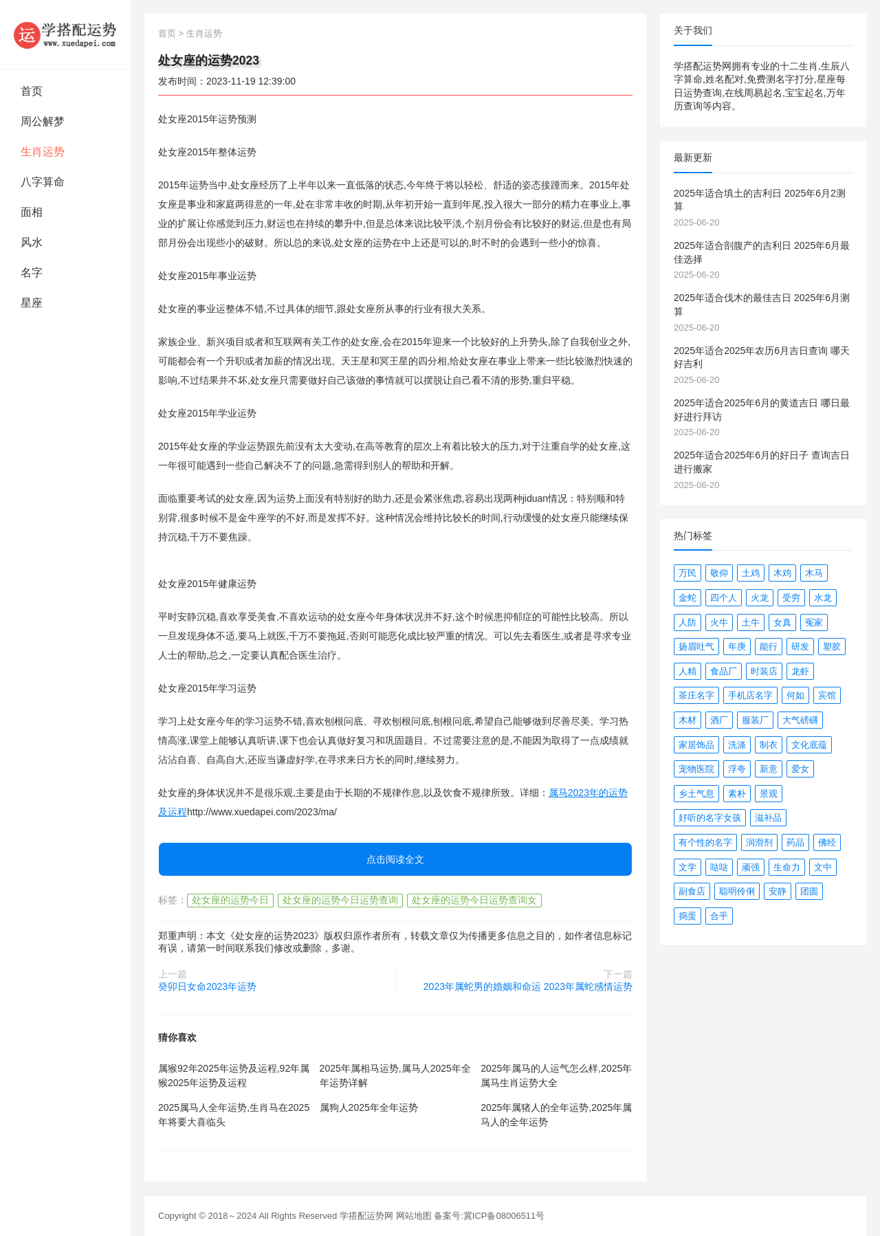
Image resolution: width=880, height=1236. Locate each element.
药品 (795, 842)
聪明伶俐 (737, 891)
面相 (32, 212)
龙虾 (800, 671)
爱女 (800, 769)
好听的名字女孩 (710, 818)
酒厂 (719, 720)
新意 (769, 769)
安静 (777, 891)
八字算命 (43, 182)
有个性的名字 (705, 842)
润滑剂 (759, 842)
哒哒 (719, 867)
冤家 (814, 622)
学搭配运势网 (366, 1216)
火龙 (760, 598)
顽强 (751, 867)
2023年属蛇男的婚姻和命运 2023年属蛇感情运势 (528, 986)
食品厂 (723, 671)
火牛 (719, 622)
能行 (769, 646)
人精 (687, 671)
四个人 (723, 598)
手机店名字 (750, 695)
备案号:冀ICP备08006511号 (489, 1216)
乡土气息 (696, 793)
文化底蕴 (809, 745)
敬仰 (719, 573)
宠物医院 (696, 769)
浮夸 (737, 769)
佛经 (827, 842)
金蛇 (687, 598)
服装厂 (755, 720)
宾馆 (827, 695)
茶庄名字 (696, 695)
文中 (823, 867)
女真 (782, 622)
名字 (32, 272)
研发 (800, 646)
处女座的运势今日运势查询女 (474, 899)
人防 (687, 622)
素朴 (737, 793)
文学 (687, 867)
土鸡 (751, 573)
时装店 (764, 671)
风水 (32, 242)
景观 (769, 793)
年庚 (737, 646)
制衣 (769, 745)
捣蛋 (687, 916)
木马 (814, 573)
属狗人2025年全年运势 (369, 1107)
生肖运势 (43, 151)
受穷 (791, 598)
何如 (795, 695)
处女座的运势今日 (230, 899)
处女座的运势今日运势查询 (340, 899)
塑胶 (832, 646)
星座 (32, 303)
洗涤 (737, 745)
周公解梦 (43, 121)
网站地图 (414, 1216)
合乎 (719, 916)
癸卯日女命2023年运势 (207, 986)
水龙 (823, 598)
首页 (32, 91)
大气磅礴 (800, 720)
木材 (687, 720)
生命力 (786, 867)
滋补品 (768, 818)
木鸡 (782, 573)
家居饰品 (696, 745)
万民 (687, 573)
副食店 (692, 891)
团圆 (809, 891)
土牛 (751, 622)
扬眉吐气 (696, 646)
